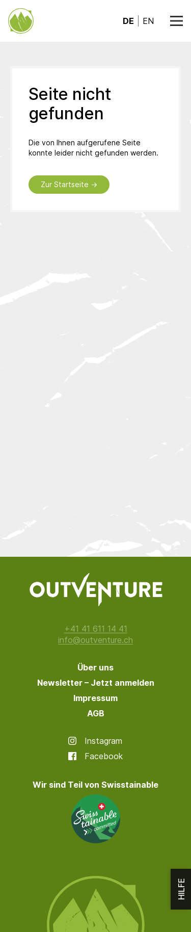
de (128, 21)
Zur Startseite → (69, 184)
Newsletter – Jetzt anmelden (95, 683)
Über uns (95, 667)
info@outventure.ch (95, 640)
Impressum (95, 698)
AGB (95, 713)
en (148, 21)
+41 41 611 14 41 (95, 629)
